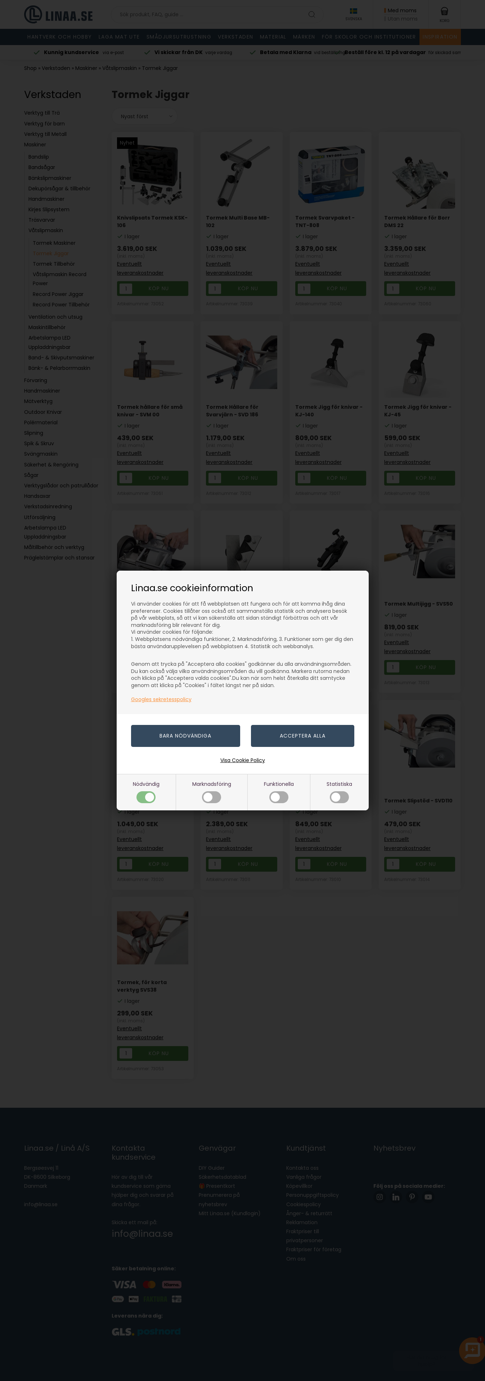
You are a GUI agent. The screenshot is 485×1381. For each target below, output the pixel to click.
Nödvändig (146, 791)
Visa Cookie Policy (242, 760)
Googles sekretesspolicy (161, 699)
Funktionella (279, 791)
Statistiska (339, 791)
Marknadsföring (211, 791)
